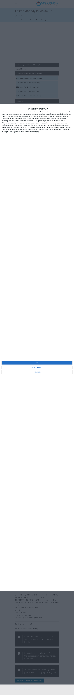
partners (12, 112)
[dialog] (37, 347)
